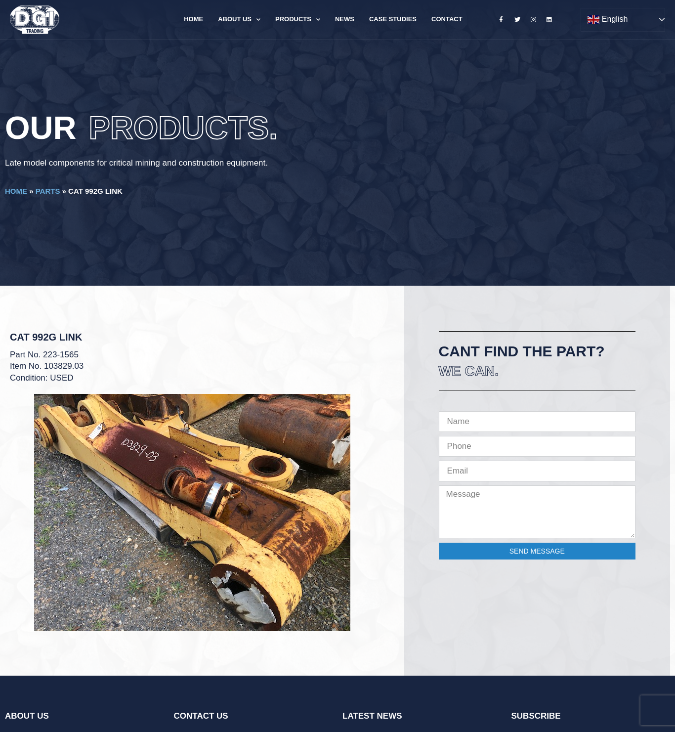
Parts (48, 191)
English (608, 20)
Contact (447, 19)
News (344, 19)
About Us (239, 19)
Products (297, 19)
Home (193, 19)
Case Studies (393, 19)
